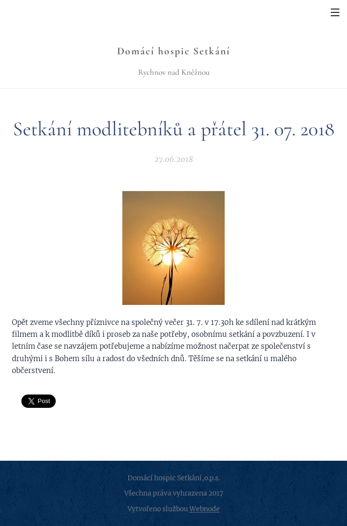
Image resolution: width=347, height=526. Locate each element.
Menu (335, 12)
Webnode (204, 509)
